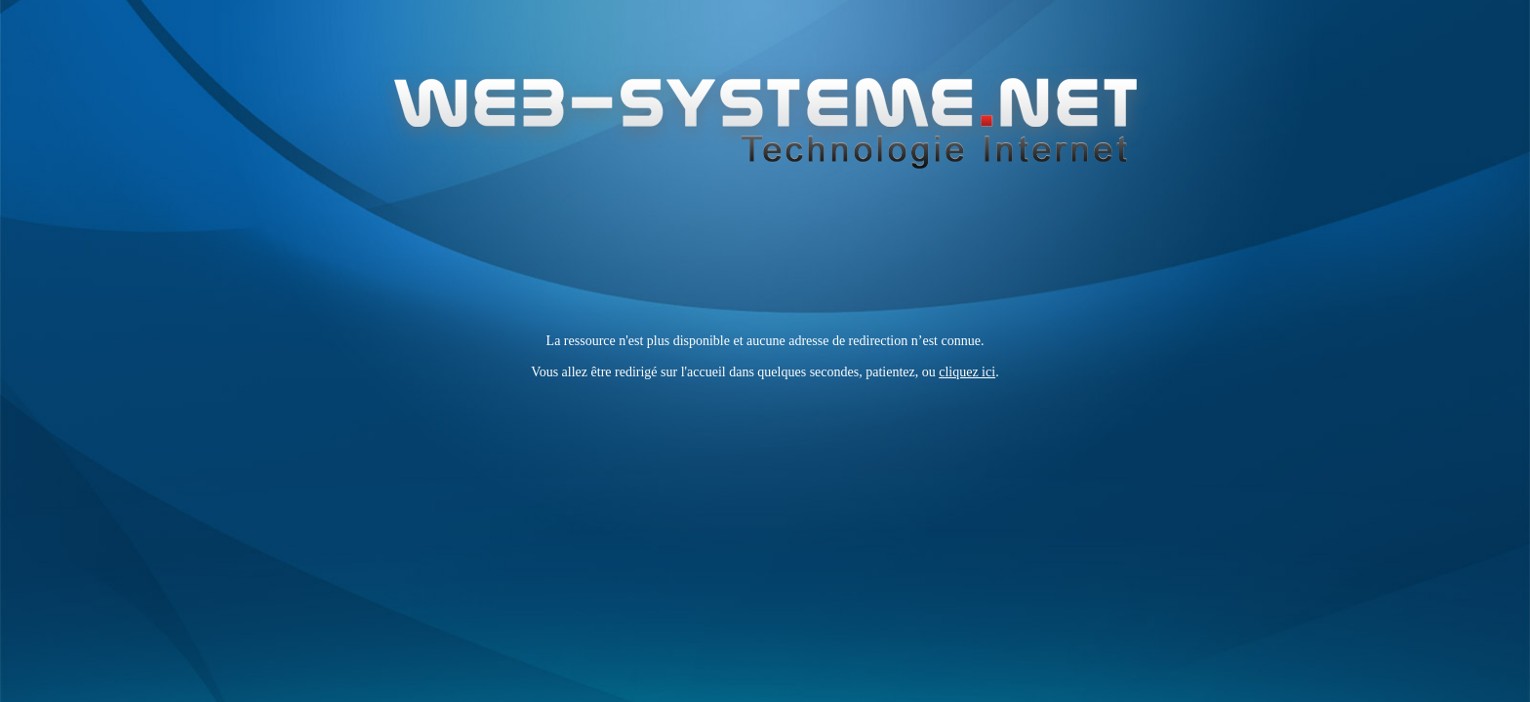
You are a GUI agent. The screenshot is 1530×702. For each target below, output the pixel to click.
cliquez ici (967, 372)
